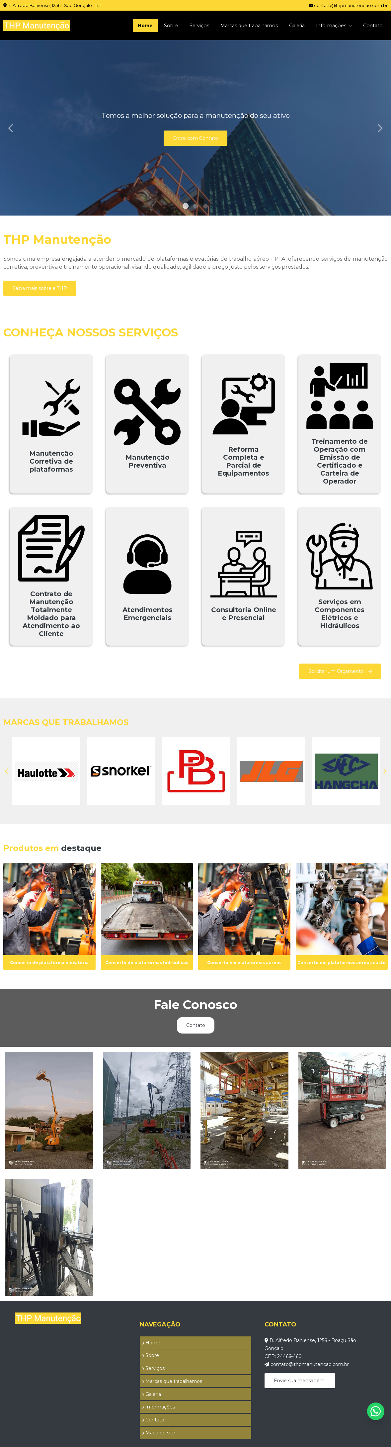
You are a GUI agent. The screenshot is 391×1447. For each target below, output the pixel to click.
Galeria (290, 25)
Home (124, 25)
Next (380, 128)
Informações (328, 25)
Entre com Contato (195, 138)
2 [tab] (195, 207)
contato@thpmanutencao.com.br (348, 5)
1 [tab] (185, 207)
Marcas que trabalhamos (237, 25)
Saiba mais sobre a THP (40, 288)
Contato (372, 25)
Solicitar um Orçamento (340, 671)
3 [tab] (205, 207)
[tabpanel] (195, 128)
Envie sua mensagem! (300, 1382)
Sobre (152, 25)
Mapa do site (156, 1407)
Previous (11, 128)
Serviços (182, 25)
